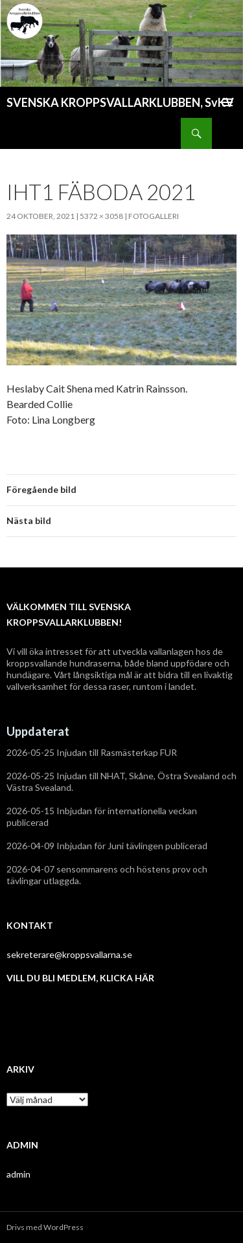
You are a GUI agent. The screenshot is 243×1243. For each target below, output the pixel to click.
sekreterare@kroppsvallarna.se (69, 954)
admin (18, 1174)
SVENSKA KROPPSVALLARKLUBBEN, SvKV (120, 102)
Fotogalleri (153, 216)
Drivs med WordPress (45, 1227)
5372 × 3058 (101, 216)
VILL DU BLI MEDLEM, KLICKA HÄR (80, 977)
